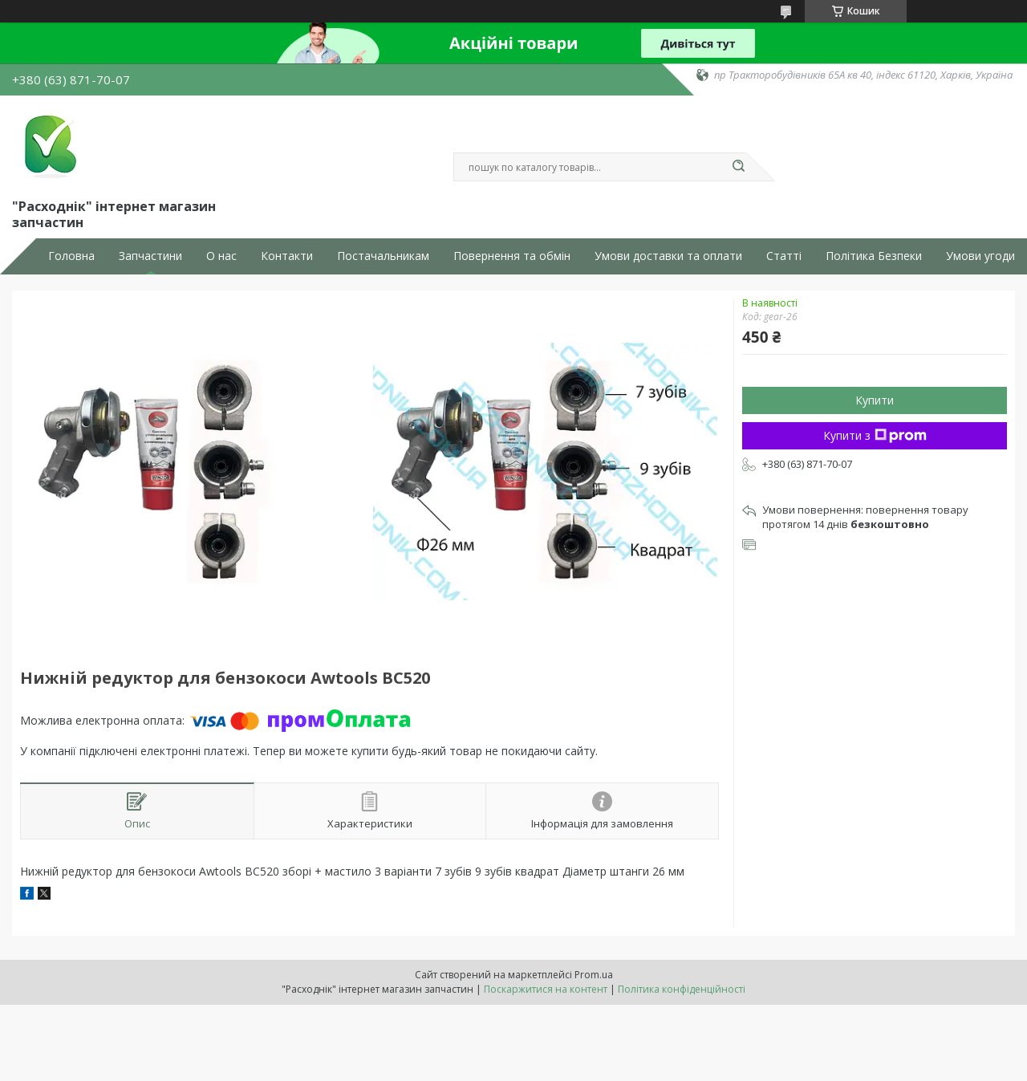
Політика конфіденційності (681, 989)
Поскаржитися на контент (545, 989)
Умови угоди (980, 256)
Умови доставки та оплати (668, 256)
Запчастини (150, 256)
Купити (874, 400)
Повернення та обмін (511, 256)
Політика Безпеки (874, 256)
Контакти (287, 256)
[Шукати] (738, 166)
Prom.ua (593, 974)
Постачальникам (383, 256)
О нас (221, 256)
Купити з (875, 435)
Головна (71, 256)
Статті (784, 256)
